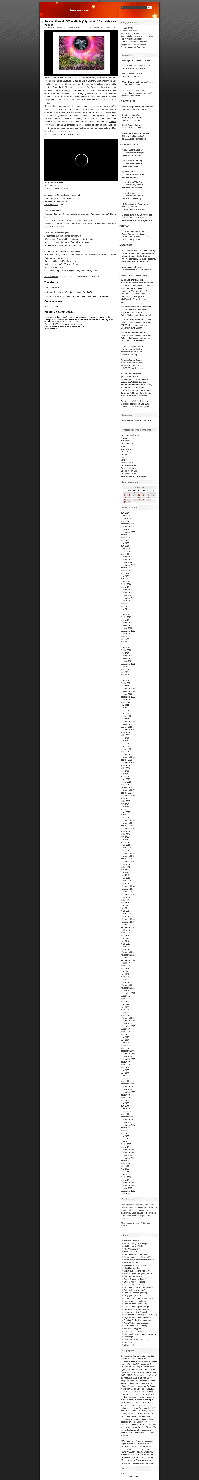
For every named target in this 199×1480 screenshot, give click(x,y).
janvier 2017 (126, 817)
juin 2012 (125, 968)
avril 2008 (125, 1106)
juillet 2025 (125, 537)
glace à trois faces (129, 390)
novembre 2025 (128, 526)
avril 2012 (125, 974)
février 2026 (126, 518)
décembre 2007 (128, 1117)
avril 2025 (125, 546)
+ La (143, 387)
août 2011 (125, 996)
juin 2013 (125, 935)
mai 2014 (125, 905)
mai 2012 (125, 971)
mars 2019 (125, 746)
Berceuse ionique (70, 81)
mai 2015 (125, 872)
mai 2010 (125, 1037)
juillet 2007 (125, 1130)
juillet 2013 (125, 933)
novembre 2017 (128, 790)
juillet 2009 (125, 1064)
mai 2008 (125, 1103)
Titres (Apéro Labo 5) (132, 161)
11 (139, 495)
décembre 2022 (128, 622)
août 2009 (125, 1062)
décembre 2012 (128, 952)
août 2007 (125, 1128)
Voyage (124, 460)
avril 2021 (125, 677)
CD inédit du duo (134, 401)
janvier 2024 (126, 587)
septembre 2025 (128, 532)
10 (134, 495)
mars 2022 (125, 647)
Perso (123, 457)
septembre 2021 (128, 664)
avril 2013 (125, 941)
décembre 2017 (128, 787)
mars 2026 (125, 515)
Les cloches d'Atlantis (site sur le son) (140, 1315)
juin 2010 (125, 1034)
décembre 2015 (128, 853)
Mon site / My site (131, 1240)
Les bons (143, 382)
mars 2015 (125, 878)
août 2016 (125, 831)
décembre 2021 (128, 655)
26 (143, 500)
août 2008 (125, 1095)
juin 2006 (125, 1166)
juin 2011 (125, 1001)
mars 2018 (125, 779)
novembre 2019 (128, 724)
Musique (124, 438)
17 (134, 497)
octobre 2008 (126, 1089)
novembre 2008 (128, 1086)
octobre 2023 (126, 595)
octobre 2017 (126, 793)
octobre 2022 (126, 628)
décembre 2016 (128, 820)
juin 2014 (125, 902)
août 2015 (125, 864)
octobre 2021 (126, 661)
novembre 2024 (128, 559)
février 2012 (126, 979)
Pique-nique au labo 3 (134, 332)
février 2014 (126, 913)
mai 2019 (125, 741)
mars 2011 (125, 1010)
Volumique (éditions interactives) (138, 1271)
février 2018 (126, 782)
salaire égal (126, 382)
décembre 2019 (128, 721)
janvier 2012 (126, 982)
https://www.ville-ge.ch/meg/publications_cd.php (77, 270)
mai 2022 (125, 642)
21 (153, 497)
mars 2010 (125, 1043)
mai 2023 (125, 609)
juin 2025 (125, 540)
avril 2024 (125, 579)
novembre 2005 (128, 1185)
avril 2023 (125, 611)
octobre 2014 (126, 892)
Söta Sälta (128, 1342)
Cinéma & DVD (127, 443)
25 (139, 500)
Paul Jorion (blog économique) (137, 1306)
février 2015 (126, 881)
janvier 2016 (126, 850)
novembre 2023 (128, 592)
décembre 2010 (128, 1018)
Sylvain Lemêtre (51, 204)
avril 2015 (125, 875)
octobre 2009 (126, 1056)
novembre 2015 (128, 856)
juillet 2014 (125, 900)
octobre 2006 (126, 1155)
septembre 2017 (128, 795)
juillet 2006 (125, 1163)
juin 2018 (125, 771)
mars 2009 (125, 1076)
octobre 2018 (126, 760)
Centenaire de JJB (129, 473)
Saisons (112, 121)
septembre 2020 (128, 697)
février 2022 (126, 650)
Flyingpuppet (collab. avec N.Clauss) (140, 1287)
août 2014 (125, 897)
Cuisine (124, 454)
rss (114, 27)
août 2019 (125, 732)
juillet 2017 (125, 801)
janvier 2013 (126, 949)
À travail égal (142, 379)
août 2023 (125, 601)
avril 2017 (125, 809)
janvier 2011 (126, 1015)
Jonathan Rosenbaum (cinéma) (137, 1298)
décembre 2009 (128, 1051)
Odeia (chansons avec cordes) (137, 1339)
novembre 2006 (128, 1152)
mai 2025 (125, 543)
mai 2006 (125, 1169)
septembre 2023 (128, 598)
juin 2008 (125, 1100)
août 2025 (125, 535)
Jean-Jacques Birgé (79, 9)
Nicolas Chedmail (52, 201)
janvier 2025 (126, 554)
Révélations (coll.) (129, 468)
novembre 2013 (128, 922)
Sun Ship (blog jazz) (133, 1328)
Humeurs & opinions (130, 435)
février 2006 (126, 1177)
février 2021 (126, 683)
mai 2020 (125, 708)
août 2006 (125, 1161)
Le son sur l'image (129, 471)
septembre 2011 (128, 993)
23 (129, 500)
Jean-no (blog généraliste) (135, 1304)
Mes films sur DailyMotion (135, 1265)
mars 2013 (125, 944)
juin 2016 (125, 837)
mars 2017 (125, 812)
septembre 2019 (128, 730)
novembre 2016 (128, 823)
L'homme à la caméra (131, 387)
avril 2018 (125, 776)
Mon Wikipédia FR (132, 1249)
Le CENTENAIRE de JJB (132, 280)
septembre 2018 (128, 762)
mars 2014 (125, 911)
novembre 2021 (128, 658)
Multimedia (125, 441)
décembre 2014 (128, 886)
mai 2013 (125, 938)
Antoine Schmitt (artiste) (134, 1290)
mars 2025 (125, 548)
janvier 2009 (126, 1081)
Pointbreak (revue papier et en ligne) (140, 1334)
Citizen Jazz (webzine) (134, 1331)
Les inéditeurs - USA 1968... (136, 1254)
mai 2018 (125, 774)
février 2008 (126, 1111)
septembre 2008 (128, 1092)
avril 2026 (125, 513)
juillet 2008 (125, 1097)
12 (143, 495)
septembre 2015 (128, 861)
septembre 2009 (128, 1059)
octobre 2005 (126, 1188)
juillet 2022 (125, 636)
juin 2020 (125, 705)
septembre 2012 (128, 960)
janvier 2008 (126, 1114)
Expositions (126, 449)
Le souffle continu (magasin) (136, 1312)
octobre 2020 (126, 694)
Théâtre (124, 446)
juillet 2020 (125, 702)
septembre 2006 (128, 1158)
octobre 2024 (126, 562)
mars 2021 (125, 680)
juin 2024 (125, 573)
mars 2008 (125, 1108)
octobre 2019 (126, 727)
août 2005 (125, 1194)
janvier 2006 (126, 1180)
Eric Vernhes (87, 84)
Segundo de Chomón (62, 87)
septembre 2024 (128, 565)
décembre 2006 (128, 1150)
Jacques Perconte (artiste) (135, 1293)
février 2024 (126, 584)
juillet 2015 (125, 867)
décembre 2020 (128, 688)
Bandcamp (139, 328)
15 (125, 497)
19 (143, 497)
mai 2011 (125, 1004)
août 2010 (125, 1029)
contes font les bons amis (133, 385)
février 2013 (126, 946)
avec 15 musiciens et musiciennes (137, 283)
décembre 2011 (128, 985)
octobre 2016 (126, 826)
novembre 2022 (128, 625)
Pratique (124, 452)
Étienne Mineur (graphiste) (135, 1282)
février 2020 (126, 716)
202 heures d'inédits (144, 82)
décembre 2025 (128, 524)
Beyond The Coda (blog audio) (137, 1317)
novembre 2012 (128, 955)
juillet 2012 (125, 966)
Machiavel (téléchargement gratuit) (139, 1260)
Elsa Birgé (128, 1337)
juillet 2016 (125, 834)
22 (125, 500)
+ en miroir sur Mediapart (131, 39)
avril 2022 (125, 644)
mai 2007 (125, 1136)
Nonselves (126, 267)
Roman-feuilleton (128, 465)
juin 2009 (125, 1067)
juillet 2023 (125, 603)
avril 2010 (125, 1040)
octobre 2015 (126, 859)
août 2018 (125, 765)
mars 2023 (125, 614)
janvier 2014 (126, 916)
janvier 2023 (126, 620)
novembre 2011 (128, 988)
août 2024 (125, 568)
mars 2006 (125, 1174)
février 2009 (126, 1078)
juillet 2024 (125, 570)
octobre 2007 (126, 1122)
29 (125, 502)
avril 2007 (125, 1139)
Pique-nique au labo (141, 319)
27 (148, 500)
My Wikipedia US (131, 1252)
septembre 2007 (128, 1125)
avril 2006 (125, 1171)
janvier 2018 (126, 785)
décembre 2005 (128, 1183)
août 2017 (125, 798)
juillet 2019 (125, 735)
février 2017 (126, 815)
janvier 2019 (126, 752)
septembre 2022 (128, 631)
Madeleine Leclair (70, 261)
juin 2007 (125, 1133)
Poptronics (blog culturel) (135, 1301)
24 (134, 500)
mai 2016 (125, 839)
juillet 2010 (125, 1032)
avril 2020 (125, 710)
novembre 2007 (128, 1119)
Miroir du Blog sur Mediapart (136, 1243)
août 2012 (125, 963)
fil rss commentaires (129, 1476)
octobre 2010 (126, 1023)
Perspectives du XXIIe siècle (94, 27)
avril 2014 (125, 908)
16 (129, 497)
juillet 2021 (125, 669)
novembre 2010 (128, 1020)
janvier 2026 (126, 521)
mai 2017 (125, 806)
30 (129, 502)
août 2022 (125, 634)
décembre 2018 (128, 754)
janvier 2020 (126, 719)
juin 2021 (125, 672)
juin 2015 (125, 870)
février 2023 (126, 617)
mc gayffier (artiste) (132, 1295)
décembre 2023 (128, 590)
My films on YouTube (133, 1262)
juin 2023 (125, 606)
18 (139, 497)
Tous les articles (51, 276)
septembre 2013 (128, 927)
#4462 (109, 27)
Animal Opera (134, 125)
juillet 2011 (125, 999)
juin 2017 (125, 804)
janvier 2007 (126, 1147)
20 (148, 497)
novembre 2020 (128, 691)
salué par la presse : (133, 288)
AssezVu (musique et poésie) (136, 1323)
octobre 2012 (126, 957)
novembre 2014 (128, 889)
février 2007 (126, 1144)
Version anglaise (129, 220)
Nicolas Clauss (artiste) (134, 1284)
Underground (146, 215)
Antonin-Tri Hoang (52, 198)
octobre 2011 (126, 990)
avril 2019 (125, 743)
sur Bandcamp (137, 368)
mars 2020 (125, 713)
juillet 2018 (125, 768)
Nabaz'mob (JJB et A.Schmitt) (137, 1257)
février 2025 (126, 551)
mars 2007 (125, 1141)
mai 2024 (125, 576)
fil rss (123, 1474)
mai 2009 (125, 1070)
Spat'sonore (129, 1345)
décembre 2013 (128, 919)
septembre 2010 (128, 1026)
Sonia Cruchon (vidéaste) (135, 1279)
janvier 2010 (126, 1048)
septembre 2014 (128, 894)
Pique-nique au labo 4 (132, 118)
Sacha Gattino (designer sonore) (138, 1273)
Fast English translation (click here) (136, 61)
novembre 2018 (128, 757)
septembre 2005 (128, 1191)
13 (148, 495)
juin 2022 (125, 639)
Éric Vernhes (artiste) (133, 1276)
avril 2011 (125, 1007)
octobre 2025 (126, 529)
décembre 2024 (128, 557)
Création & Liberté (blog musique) (138, 1320)
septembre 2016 (128, 828)
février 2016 (126, 848)
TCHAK (125, 136)
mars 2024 (125, 581)
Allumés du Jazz (128, 462)
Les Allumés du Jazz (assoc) (136, 1309)
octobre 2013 (126, 925)
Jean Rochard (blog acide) (135, 1326)
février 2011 (126, 1012)
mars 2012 (125, 977)
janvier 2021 (126, 686)
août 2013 (125, 930)
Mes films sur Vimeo (133, 1268)
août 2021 (125, 666)
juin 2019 (125, 738)
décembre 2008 (128, 1084)
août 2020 (125, 699)
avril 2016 (125, 842)
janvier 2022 (126, 653)
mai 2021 (125, 675)
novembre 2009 (128, 1053)
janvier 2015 (126, 883)
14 (153, 495)
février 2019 (126, 749)
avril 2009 (125, 1073)
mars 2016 (125, 845)
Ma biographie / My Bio (134, 1246)
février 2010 (126, 1045)
